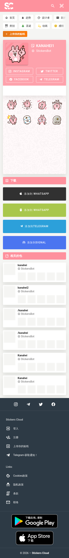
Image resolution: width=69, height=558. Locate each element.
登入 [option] (12, 428)
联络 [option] (12, 502)
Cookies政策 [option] (17, 475)
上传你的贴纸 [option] (17, 446)
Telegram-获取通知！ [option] (22, 455)
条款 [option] (12, 493)
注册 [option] (12, 437)
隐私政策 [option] (15, 484)
